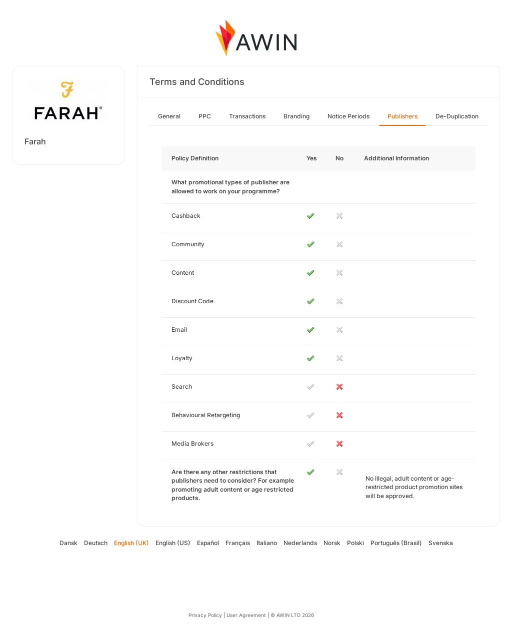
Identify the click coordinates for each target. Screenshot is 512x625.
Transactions (247, 116)
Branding (297, 116)
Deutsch (96, 543)
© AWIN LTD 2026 (292, 615)
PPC (204, 116)
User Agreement (246, 615)
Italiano (266, 543)
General (169, 116)
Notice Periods (349, 116)
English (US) (173, 543)
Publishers (403, 116)
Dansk (69, 543)
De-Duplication (457, 116)
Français (238, 543)
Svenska (440, 543)
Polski (355, 543)
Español (208, 543)
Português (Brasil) (396, 543)
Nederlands (300, 543)
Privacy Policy (205, 615)
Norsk (332, 543)
